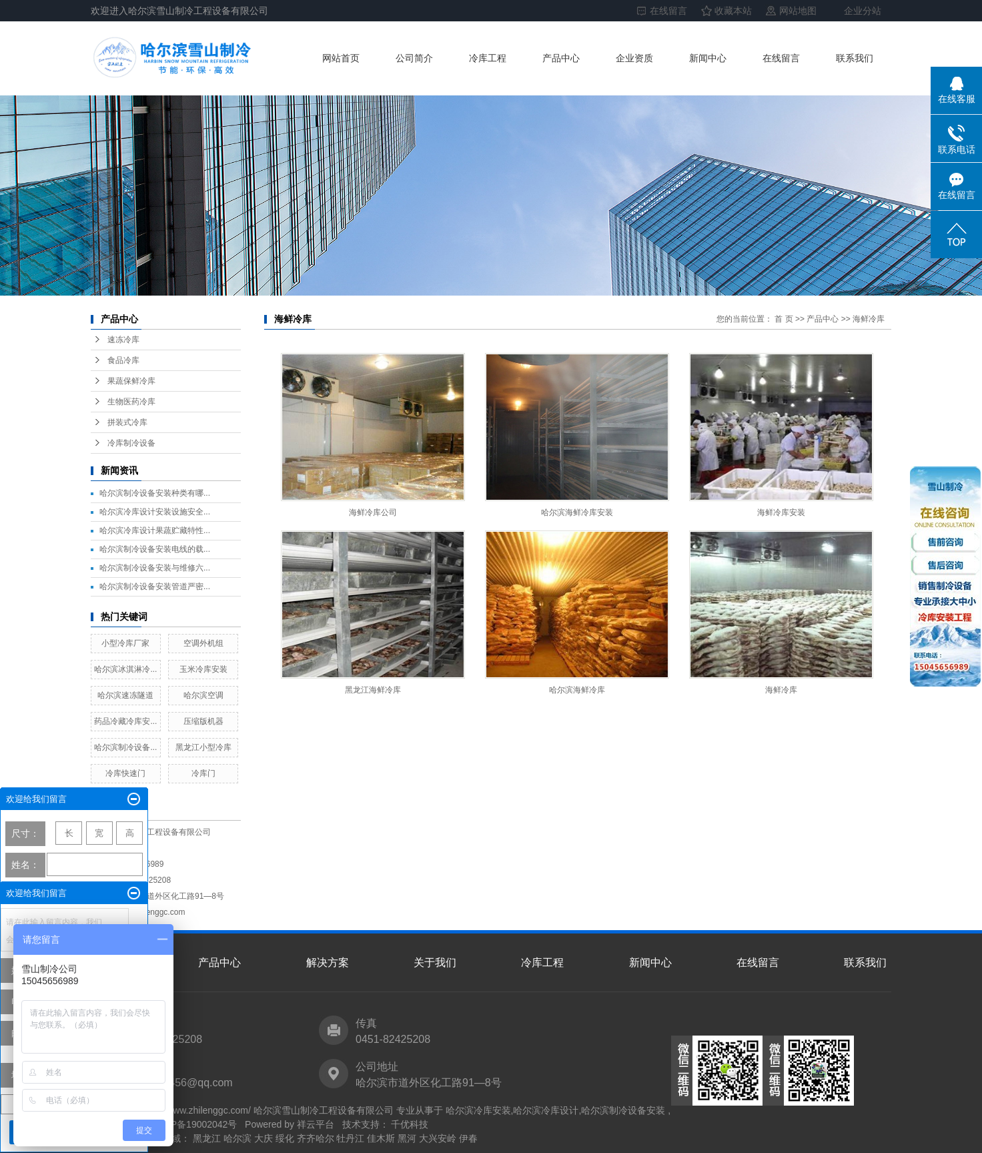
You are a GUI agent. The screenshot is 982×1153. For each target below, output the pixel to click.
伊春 (468, 1138)
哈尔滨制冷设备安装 (623, 1110)
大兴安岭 (437, 1138)
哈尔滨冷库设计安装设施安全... (154, 511)
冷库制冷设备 (131, 443)
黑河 (407, 1138)
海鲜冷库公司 (373, 512)
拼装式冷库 (127, 422)
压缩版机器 (203, 721)
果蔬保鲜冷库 (131, 381)
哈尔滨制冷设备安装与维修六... (154, 567)
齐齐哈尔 (315, 1138)
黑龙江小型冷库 (203, 747)
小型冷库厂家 (125, 643)
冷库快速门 (125, 773)
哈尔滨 (237, 1138)
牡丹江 (350, 1138)
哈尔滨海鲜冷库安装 (577, 512)
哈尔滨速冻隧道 (125, 695)
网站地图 (798, 10)
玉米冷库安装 (203, 669)
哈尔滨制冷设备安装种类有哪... (154, 493)
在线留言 (668, 10)
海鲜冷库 (869, 319)
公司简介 (414, 58)
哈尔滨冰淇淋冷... (125, 669)
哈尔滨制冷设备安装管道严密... (154, 586)
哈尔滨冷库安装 (478, 1110)
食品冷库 (123, 360)
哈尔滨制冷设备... (125, 747)
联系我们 (854, 58)
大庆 (263, 1138)
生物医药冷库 (131, 401)
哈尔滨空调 (203, 695)
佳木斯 (381, 1138)
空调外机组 (203, 643)
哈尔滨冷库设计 (545, 1110)
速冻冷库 (123, 339)
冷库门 (203, 773)
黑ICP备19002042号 (194, 1124)
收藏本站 (733, 10)
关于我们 (435, 962)
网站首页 (341, 58)
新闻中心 (707, 58)
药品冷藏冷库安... (125, 721)
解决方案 (327, 962)
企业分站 (862, 10)
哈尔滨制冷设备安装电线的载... (154, 549)
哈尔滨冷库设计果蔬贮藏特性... (154, 530)
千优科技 (409, 1124)
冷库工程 (487, 58)
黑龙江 (207, 1138)
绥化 (285, 1138)
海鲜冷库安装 (781, 512)
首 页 (784, 319)
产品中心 (561, 58)
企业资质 (634, 58)
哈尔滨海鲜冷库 (577, 690)
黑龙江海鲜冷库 (373, 690)
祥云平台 (315, 1124)
